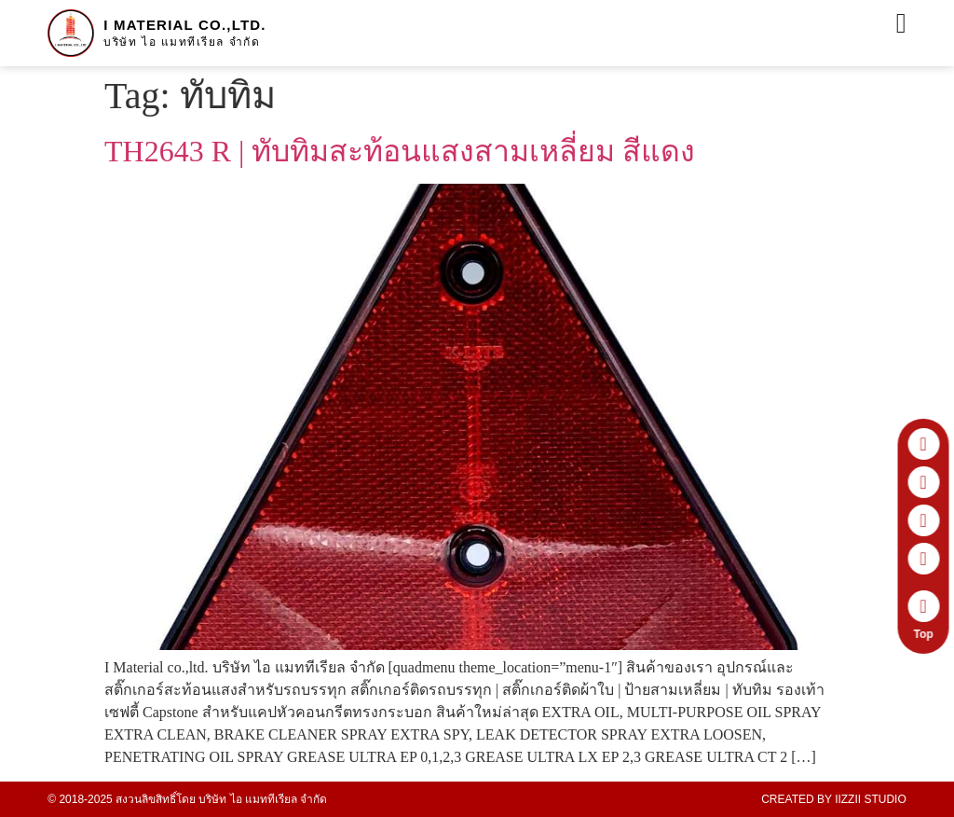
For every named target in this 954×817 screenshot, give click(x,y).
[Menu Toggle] (901, 23)
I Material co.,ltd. (184, 25)
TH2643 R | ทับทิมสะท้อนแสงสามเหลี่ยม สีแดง (399, 151)
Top (926, 634)
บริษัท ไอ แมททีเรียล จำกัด (181, 41)
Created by (833, 799)
